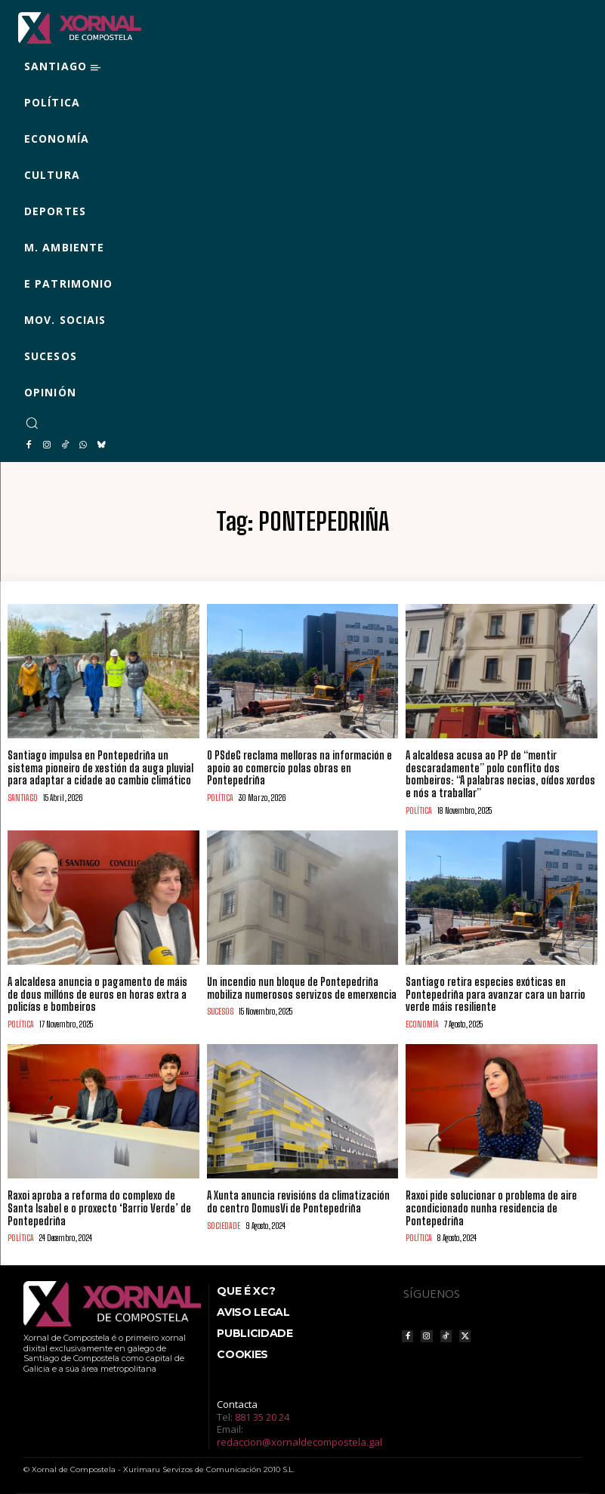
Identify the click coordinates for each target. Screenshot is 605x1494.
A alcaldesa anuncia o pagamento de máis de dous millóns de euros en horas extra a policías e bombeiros (97, 994)
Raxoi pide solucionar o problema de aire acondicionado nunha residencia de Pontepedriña (491, 1208)
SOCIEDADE (223, 1226)
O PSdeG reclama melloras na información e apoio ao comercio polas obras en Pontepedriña (299, 768)
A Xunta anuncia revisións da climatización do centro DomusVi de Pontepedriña (298, 1202)
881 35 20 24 (262, 1417)
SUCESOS (220, 1011)
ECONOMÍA (422, 1024)
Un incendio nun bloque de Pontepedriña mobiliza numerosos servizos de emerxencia (302, 988)
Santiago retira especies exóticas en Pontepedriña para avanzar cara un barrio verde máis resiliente (495, 994)
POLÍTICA (220, 797)
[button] (31, 422)
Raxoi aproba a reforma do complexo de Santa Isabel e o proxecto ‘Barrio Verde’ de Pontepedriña (99, 1208)
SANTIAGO (23, 797)
